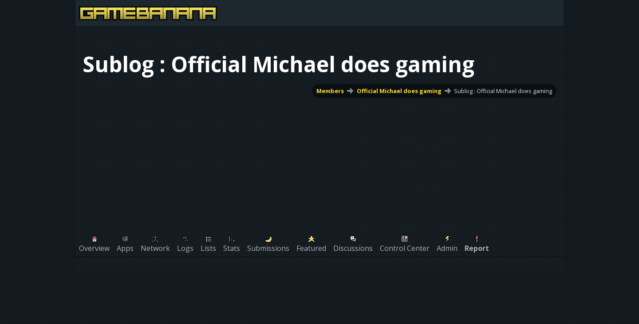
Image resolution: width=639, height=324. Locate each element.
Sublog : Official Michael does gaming (503, 91)
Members (330, 91)
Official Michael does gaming (399, 91)
